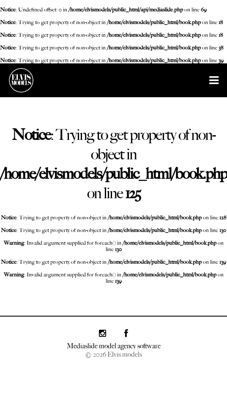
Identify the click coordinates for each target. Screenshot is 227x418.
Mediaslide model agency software (114, 346)
